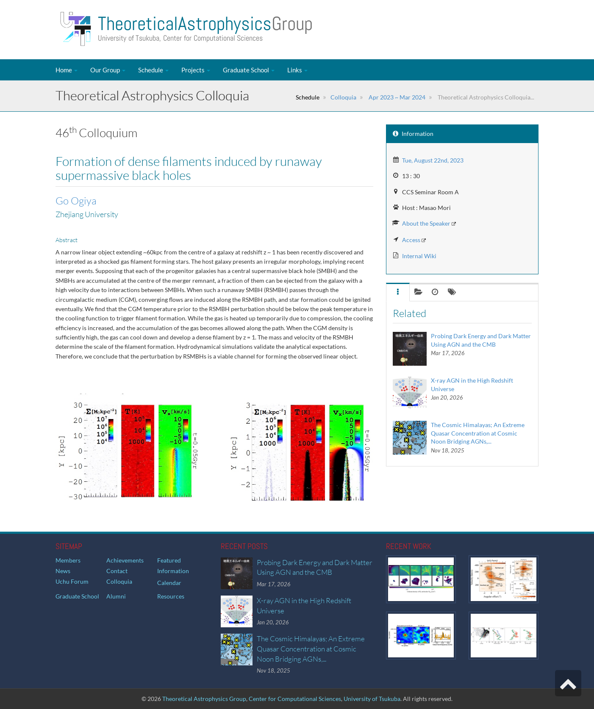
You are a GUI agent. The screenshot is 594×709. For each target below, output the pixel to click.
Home (67, 70)
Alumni (116, 596)
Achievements (125, 560)
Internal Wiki (419, 255)
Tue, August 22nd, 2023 (433, 160)
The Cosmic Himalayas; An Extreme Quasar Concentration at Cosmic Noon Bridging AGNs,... (478, 433)
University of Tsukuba (372, 698)
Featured (169, 560)
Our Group (107, 70)
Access (411, 239)
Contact (117, 570)
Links (297, 70)
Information (173, 570)
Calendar (169, 582)
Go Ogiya (76, 200)
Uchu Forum (72, 581)
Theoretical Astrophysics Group (204, 698)
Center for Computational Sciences (295, 698)
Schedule (153, 70)
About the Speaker (426, 223)
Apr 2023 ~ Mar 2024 (396, 97)
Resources (170, 596)
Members (68, 560)
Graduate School (249, 70)
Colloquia (343, 97)
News (63, 570)
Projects (195, 70)
